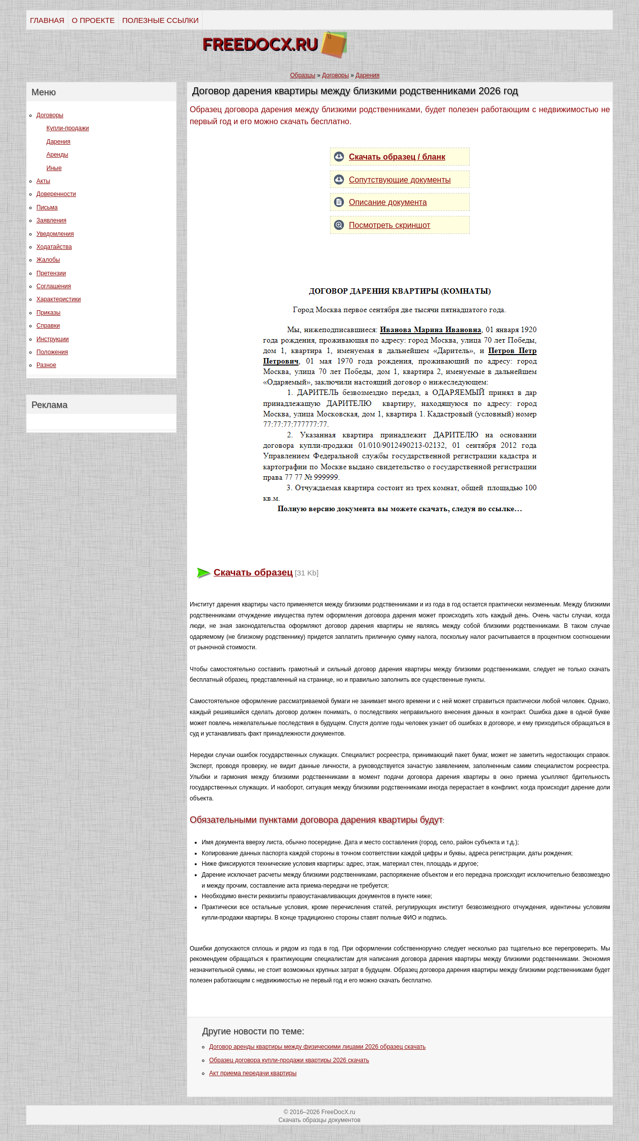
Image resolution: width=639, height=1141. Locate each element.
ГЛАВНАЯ (47, 20)
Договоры (49, 115)
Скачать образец (253, 572)
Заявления (51, 220)
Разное (46, 365)
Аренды (57, 154)
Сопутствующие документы (400, 180)
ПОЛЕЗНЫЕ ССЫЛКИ (160, 20)
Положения (52, 352)
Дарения (58, 141)
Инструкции (52, 339)
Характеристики (58, 299)
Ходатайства (54, 246)
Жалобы (48, 259)
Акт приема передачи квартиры (253, 1073)
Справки (48, 325)
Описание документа (388, 202)
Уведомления (55, 233)
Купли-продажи (67, 128)
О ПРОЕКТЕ (93, 20)
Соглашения (53, 286)
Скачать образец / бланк (397, 157)
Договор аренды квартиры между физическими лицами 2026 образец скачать (317, 1046)
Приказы (48, 312)
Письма (47, 207)
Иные (54, 168)
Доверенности (56, 193)
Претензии (51, 273)
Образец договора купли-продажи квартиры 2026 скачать (289, 1060)
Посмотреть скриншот (389, 225)
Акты (43, 181)
